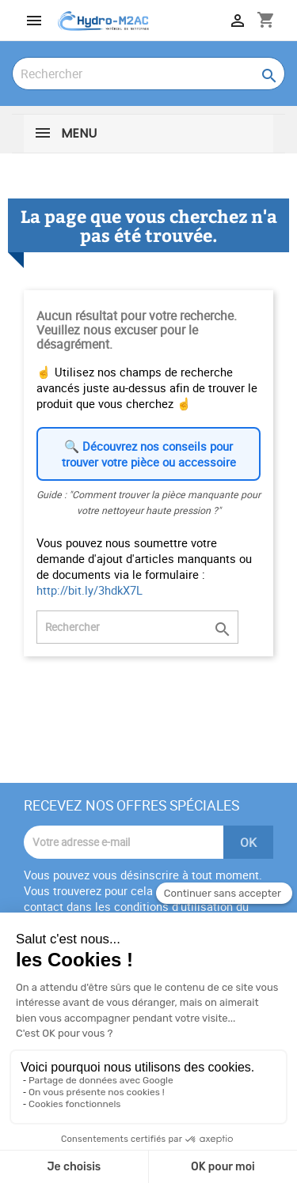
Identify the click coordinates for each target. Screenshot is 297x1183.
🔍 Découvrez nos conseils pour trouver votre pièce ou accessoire (149, 454)
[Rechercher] (148, 73)
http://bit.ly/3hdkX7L (89, 590)
